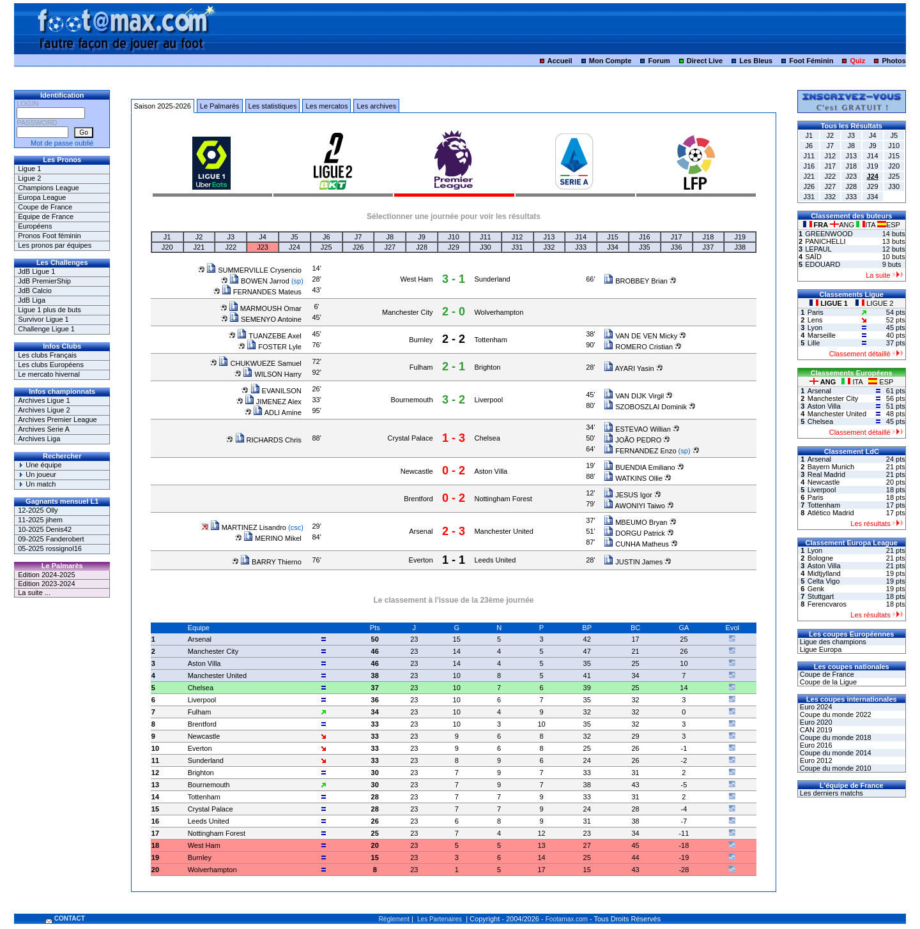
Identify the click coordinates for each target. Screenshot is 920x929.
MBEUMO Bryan (635, 522)
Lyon (815, 327)
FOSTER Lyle (274, 347)
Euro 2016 (815, 745)
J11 (485, 237)
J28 (421, 247)
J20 (167, 247)
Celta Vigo (824, 581)
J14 (580, 237)
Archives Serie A (44, 429)
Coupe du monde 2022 (834, 714)
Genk (816, 589)
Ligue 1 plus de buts (49, 309)
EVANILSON (276, 391)
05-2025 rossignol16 (50, 548)
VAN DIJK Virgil (634, 396)
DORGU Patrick (634, 533)
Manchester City (407, 312)
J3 (230, 237)
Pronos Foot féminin (49, 235)
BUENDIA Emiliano (639, 467)
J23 (262, 247)
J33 (580, 247)
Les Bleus (755, 60)
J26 (358, 247)
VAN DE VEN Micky (640, 336)
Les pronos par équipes (54, 245)
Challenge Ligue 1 (46, 329)
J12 (517, 237)
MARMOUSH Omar (265, 308)
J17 (676, 237)
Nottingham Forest (503, 498)
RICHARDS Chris (268, 440)
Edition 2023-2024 (46, 583)
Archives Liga (39, 438)
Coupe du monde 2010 (834, 768)
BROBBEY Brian (636, 281)
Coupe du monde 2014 (834, 753)
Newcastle (417, 471)
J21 (199, 247)
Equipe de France (45, 216)
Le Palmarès (220, 106)
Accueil (560, 60)
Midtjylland (824, 573)
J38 (740, 247)
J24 (294, 247)
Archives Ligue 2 (44, 410)
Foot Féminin (811, 60)
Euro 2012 (815, 760)
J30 (485, 247)
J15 (612, 237)
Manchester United (503, 531)
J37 (708, 247)
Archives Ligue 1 (44, 400)
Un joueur (37, 474)
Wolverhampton (498, 312)
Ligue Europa (820, 649)
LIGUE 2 (874, 303)
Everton (421, 560)
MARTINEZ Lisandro (248, 527)
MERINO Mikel (272, 538)
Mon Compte (610, 60)
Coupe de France (45, 207)
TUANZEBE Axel (269, 336)
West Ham (416, 279)
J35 (644, 247)
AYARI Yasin (629, 368)
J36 (676, 247)
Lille (814, 343)
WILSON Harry (272, 374)
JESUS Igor (628, 495)
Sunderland (492, 279)
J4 (262, 237)
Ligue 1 (29, 168)
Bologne (820, 558)
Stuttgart (821, 596)
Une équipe (39, 465)
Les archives (376, 106)
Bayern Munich (831, 467)
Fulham (421, 367)
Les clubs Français (47, 355)
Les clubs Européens (51, 364)
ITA (866, 225)
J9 (421, 237)
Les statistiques (273, 106)
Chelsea (487, 438)
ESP (888, 225)
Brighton (487, 367)
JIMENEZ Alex (273, 401)
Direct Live (705, 60)
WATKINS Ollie (633, 478)
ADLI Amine (277, 412)
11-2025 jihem (40, 520)
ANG (843, 225)
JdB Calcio (35, 290)
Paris (816, 312)
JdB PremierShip (44, 281)
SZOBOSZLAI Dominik (645, 407)
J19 (740, 237)
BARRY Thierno (271, 562)
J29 (453, 247)
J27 (389, 247)
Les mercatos (326, 106)
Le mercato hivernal (49, 374)
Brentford (418, 498)
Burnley (421, 340)
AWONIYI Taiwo (634, 506)
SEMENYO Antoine (265, 319)
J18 (708, 237)
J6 (326, 237)
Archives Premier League (57, 419)
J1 (167, 237)
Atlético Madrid (831, 513)
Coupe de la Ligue (827, 682)
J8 (390, 237)
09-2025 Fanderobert (51, 539)
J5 (294, 237)
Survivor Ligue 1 (43, 319)
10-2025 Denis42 (45, 529)
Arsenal (421, 531)
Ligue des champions (832, 642)
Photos (893, 60)
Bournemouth (411, 400)
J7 (358, 237)
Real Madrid (826, 474)
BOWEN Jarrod (259, 281)
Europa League (42, 197)
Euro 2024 (815, 707)
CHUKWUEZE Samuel (259, 363)
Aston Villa (490, 471)
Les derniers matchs (830, 793)
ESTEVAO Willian (637, 429)
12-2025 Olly (37, 510)
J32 (549, 247)
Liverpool (488, 400)
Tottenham (490, 340)
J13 (549, 237)
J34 (612, 247)
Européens (35, 226)
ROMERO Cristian (638, 347)
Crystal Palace (410, 438)
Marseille (822, 335)
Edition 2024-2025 (46, 574)
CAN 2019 (815, 730)
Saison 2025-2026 (162, 106)
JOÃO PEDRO (632, 440)
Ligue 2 (29, 178)
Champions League (48, 188)
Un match (37, 484)
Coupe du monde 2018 (834, 737)
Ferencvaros (827, 604)
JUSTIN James (633, 562)
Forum (659, 60)
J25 (326, 247)
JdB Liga (31, 300)
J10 (453, 237)
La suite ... (34, 592)
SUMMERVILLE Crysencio (254, 270)
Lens (815, 320)
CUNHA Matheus (636, 544)
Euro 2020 (815, 722)
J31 (517, 247)
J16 (644, 237)
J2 (199, 237)
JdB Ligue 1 (36, 271)
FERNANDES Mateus (262, 292)
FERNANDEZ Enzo (640, 451)
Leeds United (495, 560)
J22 (230, 247)
